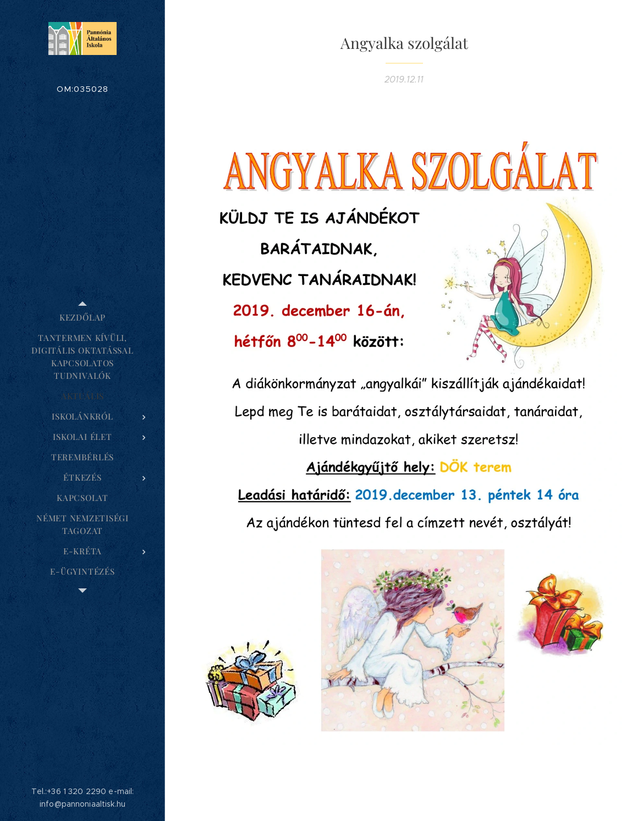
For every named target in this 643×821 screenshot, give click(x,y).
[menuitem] (82, 317)
